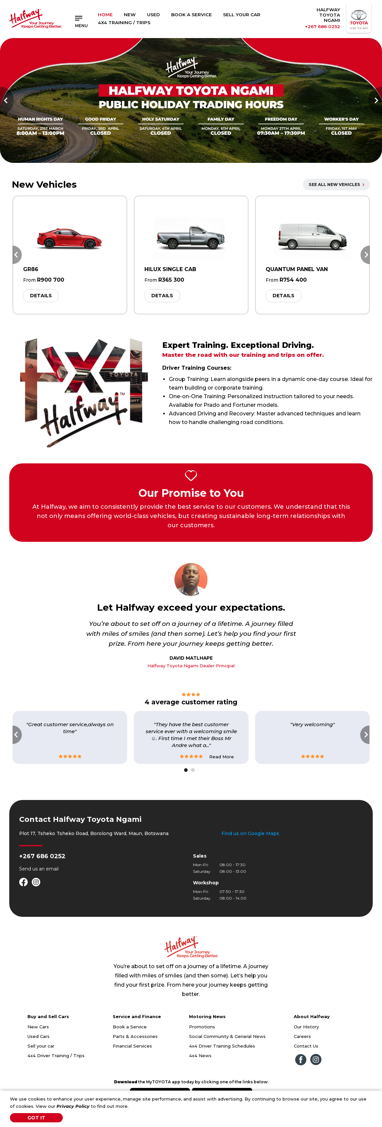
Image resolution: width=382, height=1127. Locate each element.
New (130, 14)
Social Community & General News (227, 1036)
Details (41, 296)
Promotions (202, 1026)
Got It (36, 1118)
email (52, 869)
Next (375, 101)
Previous (7, 101)
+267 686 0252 (322, 26)
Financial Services (132, 1046)
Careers (302, 1036)
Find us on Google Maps (250, 833)
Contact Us (306, 1046)
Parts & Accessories (135, 1036)
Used (153, 14)
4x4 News (200, 1055)
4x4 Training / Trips (124, 22)
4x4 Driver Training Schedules (222, 1046)
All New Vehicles (336, 184)
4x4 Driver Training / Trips (56, 1055)
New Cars (38, 1026)
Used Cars (38, 1036)
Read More (221, 756)
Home (105, 14)
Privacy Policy (73, 1106)
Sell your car (41, 1046)
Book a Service (191, 14)
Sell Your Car (241, 14)
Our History (306, 1026)
